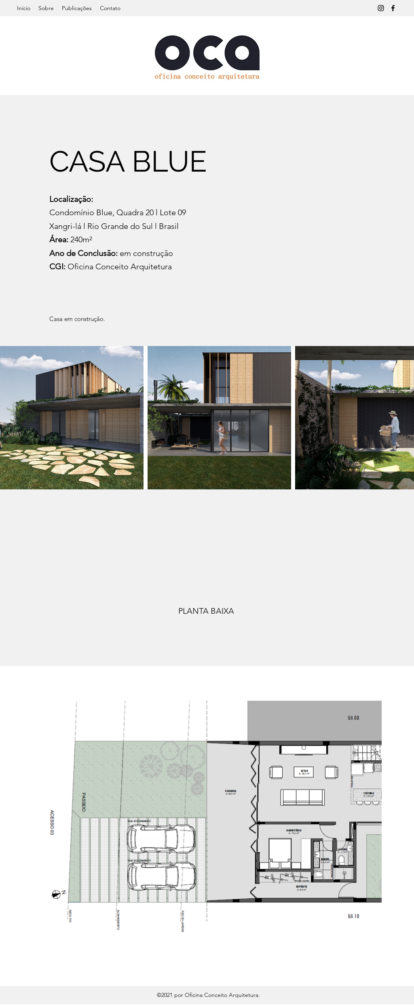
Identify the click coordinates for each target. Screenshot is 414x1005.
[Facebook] (393, 8)
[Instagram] (381, 8)
